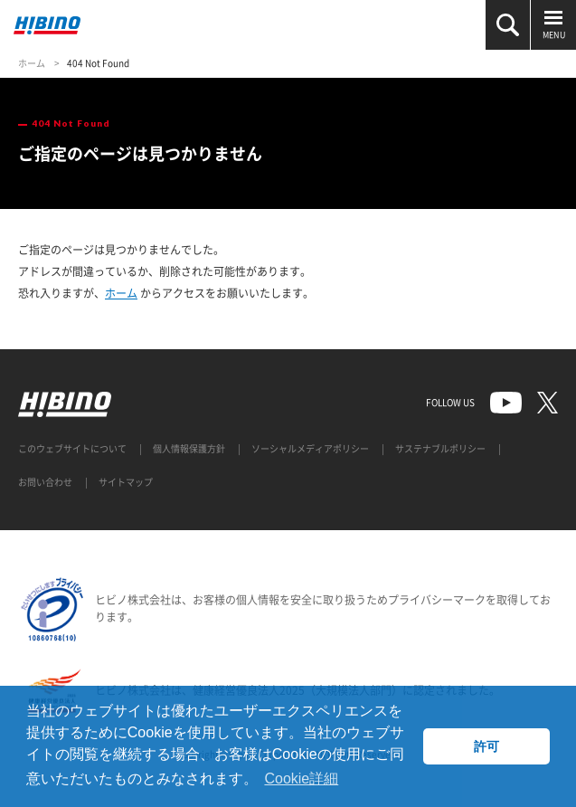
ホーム (31, 63)
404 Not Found (98, 63)
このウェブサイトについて (72, 448)
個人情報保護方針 (189, 448)
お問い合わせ (45, 482)
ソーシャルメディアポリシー (310, 448)
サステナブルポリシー (440, 448)
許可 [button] (486, 746)
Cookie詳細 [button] (301, 778)
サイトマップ (126, 482)
